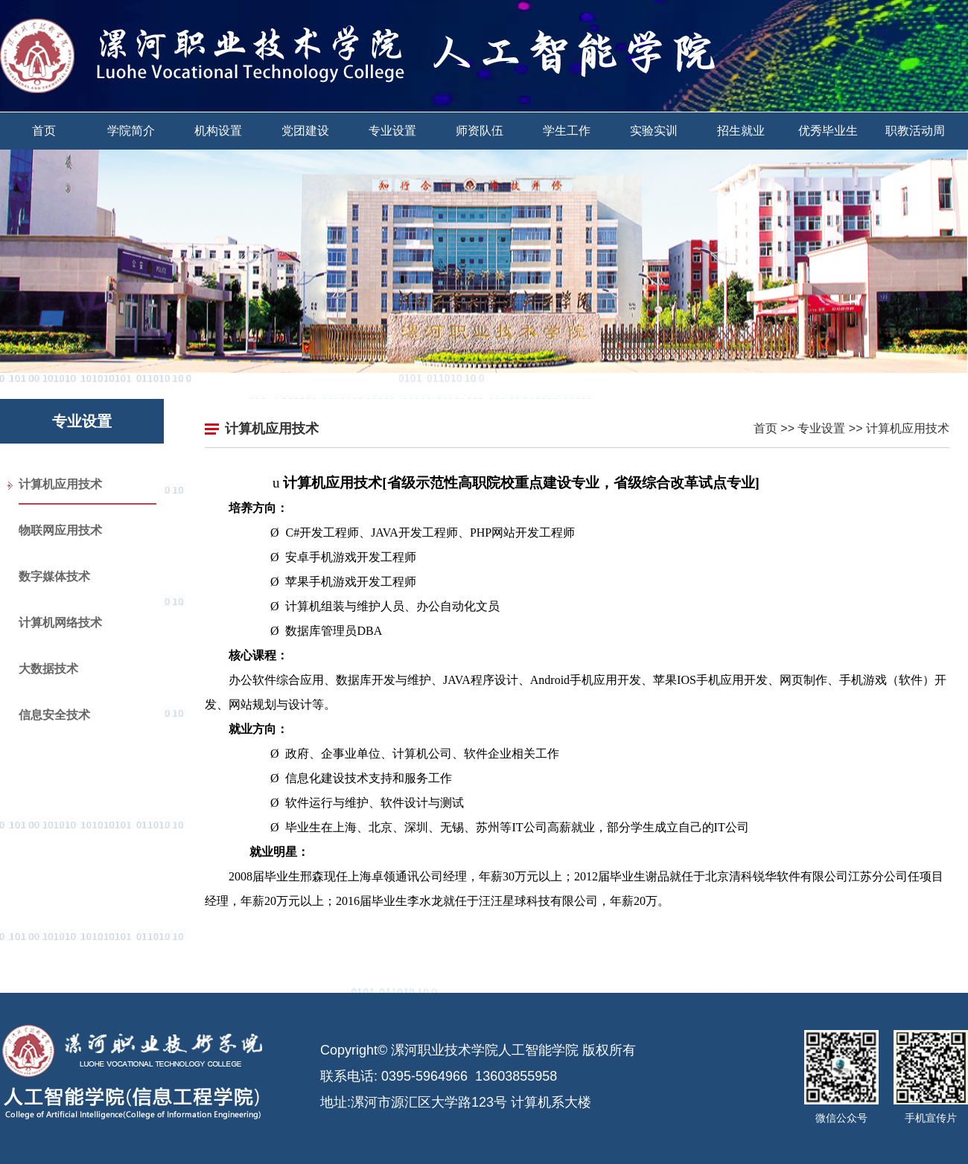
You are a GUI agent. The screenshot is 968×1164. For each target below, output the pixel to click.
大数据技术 (48, 668)
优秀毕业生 (828, 130)
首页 (44, 130)
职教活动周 (915, 130)
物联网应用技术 (60, 530)
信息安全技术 (54, 715)
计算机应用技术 (60, 484)
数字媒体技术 (54, 576)
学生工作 (566, 130)
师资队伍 (479, 130)
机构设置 (218, 130)
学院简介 (131, 130)
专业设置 (392, 130)
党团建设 (305, 130)
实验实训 (654, 130)
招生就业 (741, 130)
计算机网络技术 (60, 622)
